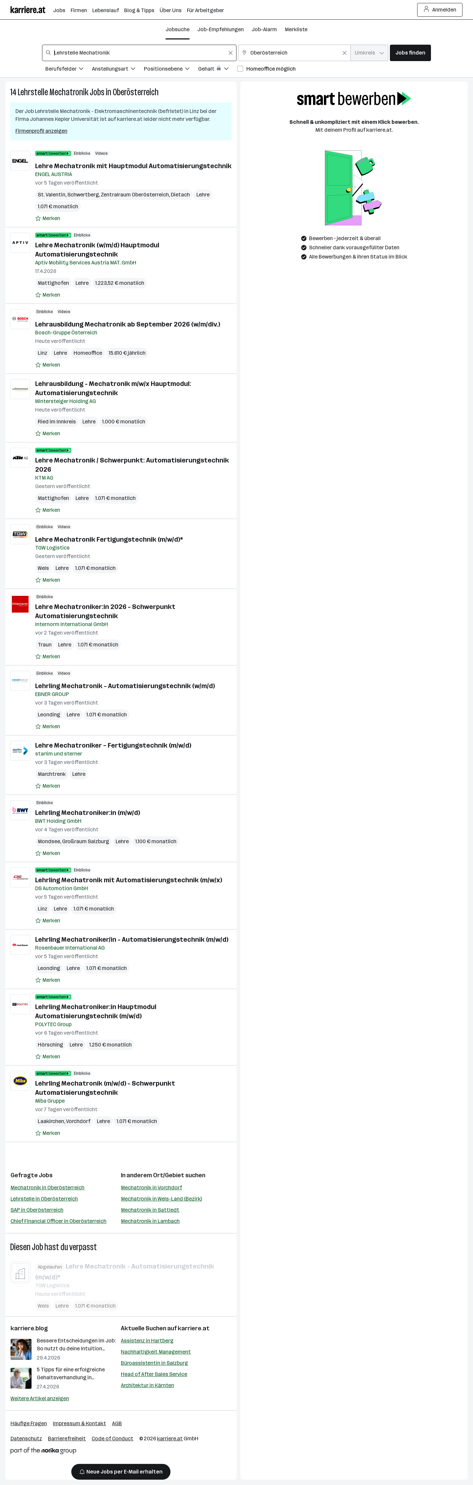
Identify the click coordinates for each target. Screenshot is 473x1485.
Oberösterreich (136, 92)
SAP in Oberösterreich (37, 1210)
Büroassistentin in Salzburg (154, 1363)
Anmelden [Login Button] (440, 10)
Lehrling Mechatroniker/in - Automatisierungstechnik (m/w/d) (131, 939)
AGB (117, 1423)
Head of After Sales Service (154, 1374)
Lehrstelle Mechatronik (53, 92)
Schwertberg (83, 194)
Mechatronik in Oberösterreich (47, 1187)
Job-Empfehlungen (220, 29)
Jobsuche (178, 29)
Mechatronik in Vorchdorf (151, 1187)
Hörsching (50, 1045)
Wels (43, 568)
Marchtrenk (52, 774)
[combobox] (139, 53)
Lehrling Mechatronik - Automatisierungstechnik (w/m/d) (125, 686)
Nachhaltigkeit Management (156, 1352)
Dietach (180, 194)
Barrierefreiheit (67, 1438)
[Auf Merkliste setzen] (47, 218)
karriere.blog (29, 1328)
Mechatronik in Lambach (150, 1221)
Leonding (49, 714)
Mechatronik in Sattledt (150, 1210)
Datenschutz (26, 1438)
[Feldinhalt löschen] (230, 53)
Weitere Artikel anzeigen (40, 1398)
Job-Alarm (264, 29)
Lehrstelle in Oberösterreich (44, 1199)
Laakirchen (51, 1121)
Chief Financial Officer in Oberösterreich (58, 1221)
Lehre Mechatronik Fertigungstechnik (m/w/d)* (109, 539)
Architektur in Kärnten (147, 1385)
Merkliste (296, 29)
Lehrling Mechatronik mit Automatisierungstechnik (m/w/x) (128, 880)
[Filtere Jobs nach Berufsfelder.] (68, 69)
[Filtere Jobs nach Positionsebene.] (171, 69)
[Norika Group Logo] (43, 1452)
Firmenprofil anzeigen (41, 131)
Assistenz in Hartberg (147, 1341)
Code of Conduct (112, 1438)
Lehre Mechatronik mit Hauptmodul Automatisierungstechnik (133, 166)
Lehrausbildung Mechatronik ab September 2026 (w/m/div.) (127, 324)
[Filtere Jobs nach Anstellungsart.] (118, 69)
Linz (42, 353)
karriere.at (194, 1328)
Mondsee (49, 841)
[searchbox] (139, 53)
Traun (45, 644)
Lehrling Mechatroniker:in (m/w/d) (87, 813)
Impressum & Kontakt (79, 1423)
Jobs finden (410, 53)
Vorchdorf (78, 1121)
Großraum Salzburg (85, 841)
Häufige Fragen (29, 1423)
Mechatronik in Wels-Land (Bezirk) (161, 1199)
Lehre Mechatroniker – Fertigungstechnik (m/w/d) (113, 745)
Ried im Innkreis (57, 421)
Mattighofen (53, 283)
